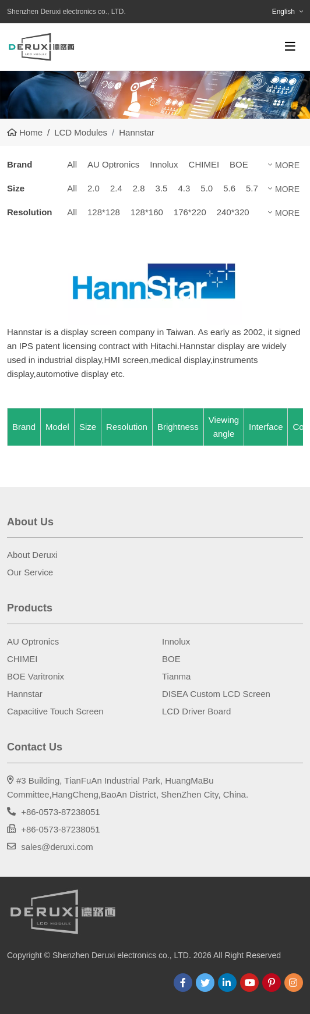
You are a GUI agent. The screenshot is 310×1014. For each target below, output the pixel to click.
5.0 (206, 188)
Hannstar (25, 694)
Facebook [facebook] (183, 982)
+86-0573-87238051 (60, 812)
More (287, 165)
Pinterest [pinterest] (271, 982)
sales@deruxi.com (57, 847)
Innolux (164, 164)
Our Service (30, 572)
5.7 (252, 188)
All (72, 164)
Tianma (176, 676)
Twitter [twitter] (205, 982)
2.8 (139, 188)
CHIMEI (204, 164)
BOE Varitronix (35, 676)
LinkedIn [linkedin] (227, 982)
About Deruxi (32, 555)
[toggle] (290, 46)
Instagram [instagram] (293, 982)
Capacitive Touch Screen (55, 711)
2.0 (93, 188)
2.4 (116, 188)
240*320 (233, 212)
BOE (239, 164)
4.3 (184, 188)
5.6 (229, 188)
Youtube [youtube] (249, 982)
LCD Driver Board (196, 711)
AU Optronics (113, 164)
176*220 (190, 212)
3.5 (162, 188)
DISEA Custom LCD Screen (216, 694)
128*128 (103, 212)
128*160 (147, 212)
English (283, 12)
